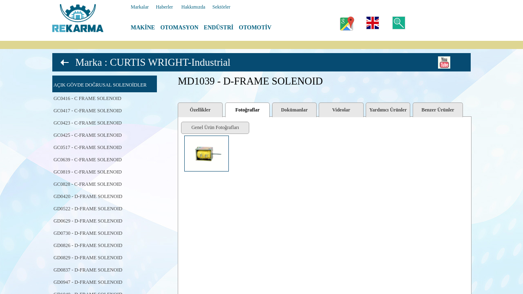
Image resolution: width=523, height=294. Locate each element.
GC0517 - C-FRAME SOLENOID (88, 147)
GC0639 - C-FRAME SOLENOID (88, 160)
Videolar (341, 110)
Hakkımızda (193, 7)
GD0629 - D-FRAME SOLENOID (88, 221)
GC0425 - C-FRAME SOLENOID (88, 135)
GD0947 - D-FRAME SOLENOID (88, 282)
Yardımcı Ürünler (388, 110)
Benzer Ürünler (438, 110)
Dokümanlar (294, 110)
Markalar (140, 7)
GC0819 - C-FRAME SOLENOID (88, 172)
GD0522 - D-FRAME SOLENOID (88, 209)
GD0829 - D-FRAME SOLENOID (88, 258)
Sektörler (221, 7)
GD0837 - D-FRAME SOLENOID (88, 270)
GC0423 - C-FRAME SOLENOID (88, 123)
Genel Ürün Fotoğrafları (215, 127)
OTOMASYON (179, 27)
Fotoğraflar (247, 110)
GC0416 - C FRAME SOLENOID (87, 98)
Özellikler (200, 110)
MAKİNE (143, 27)
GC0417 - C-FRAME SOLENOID (88, 111)
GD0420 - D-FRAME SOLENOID (88, 196)
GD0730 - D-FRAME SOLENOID (88, 233)
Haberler (164, 7)
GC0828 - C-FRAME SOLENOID (88, 184)
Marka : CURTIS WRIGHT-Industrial (152, 62)
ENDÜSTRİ (218, 27)
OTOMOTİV (255, 27)
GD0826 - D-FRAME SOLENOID (88, 245)
